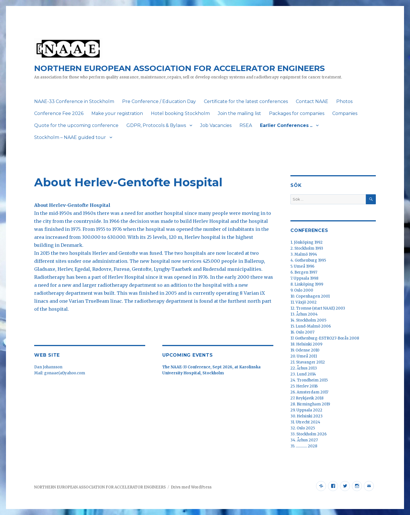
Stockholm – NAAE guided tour (70, 137)
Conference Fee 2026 (58, 113)
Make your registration (117, 113)
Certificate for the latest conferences (246, 101)
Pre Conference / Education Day (159, 101)
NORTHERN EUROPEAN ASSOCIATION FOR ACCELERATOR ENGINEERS (179, 68)
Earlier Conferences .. (286, 125)
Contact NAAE (312, 101)
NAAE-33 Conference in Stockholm (74, 101)
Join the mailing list (239, 113)
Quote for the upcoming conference (76, 125)
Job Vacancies (215, 125)
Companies (344, 113)
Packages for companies (296, 113)
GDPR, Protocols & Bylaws (156, 125)
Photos (344, 101)
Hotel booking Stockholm (180, 113)
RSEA (245, 125)
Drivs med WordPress (191, 487)
